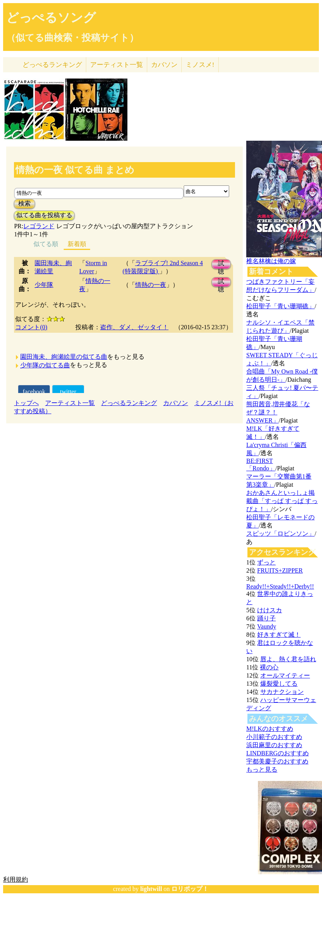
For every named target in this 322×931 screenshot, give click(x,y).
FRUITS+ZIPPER (280, 570)
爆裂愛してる (279, 683)
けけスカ (269, 610)
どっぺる (52, 64)
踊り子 (266, 618)
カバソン (164, 64)
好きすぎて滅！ (279, 634)
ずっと (266, 562)
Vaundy (266, 626)
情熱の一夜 (150, 284)
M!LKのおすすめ (269, 728)
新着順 (77, 244)
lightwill (151, 889)
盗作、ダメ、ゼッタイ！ (134, 327)
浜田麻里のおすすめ (274, 745)
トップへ (26, 403)
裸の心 (269, 667)
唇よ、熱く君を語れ (288, 659)
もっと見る (261, 769)
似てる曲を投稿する (44, 215)
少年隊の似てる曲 (45, 365)
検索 (24, 203)
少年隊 (44, 284)
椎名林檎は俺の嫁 (271, 261)
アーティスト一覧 (70, 403)
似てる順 (45, 244)
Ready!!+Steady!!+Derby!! (280, 586)
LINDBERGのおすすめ (277, 753)
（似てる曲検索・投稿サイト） (72, 38)
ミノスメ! (200, 64)
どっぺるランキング (129, 403)
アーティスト (116, 64)
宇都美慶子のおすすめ (277, 761)
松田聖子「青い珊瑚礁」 (280, 306)
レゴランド (38, 226)
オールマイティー (285, 675)
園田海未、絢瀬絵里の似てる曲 (63, 356)
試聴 (221, 264)
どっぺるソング (51, 17)
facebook (34, 391)
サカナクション (282, 691)
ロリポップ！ (190, 889)
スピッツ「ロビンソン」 (280, 533)
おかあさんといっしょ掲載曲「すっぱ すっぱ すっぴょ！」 (282, 500)
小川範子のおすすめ (274, 737)
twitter (68, 391)
